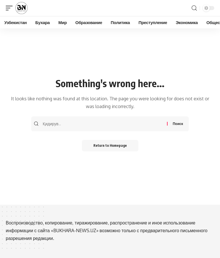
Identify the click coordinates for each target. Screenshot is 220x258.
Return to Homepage (110, 145)
